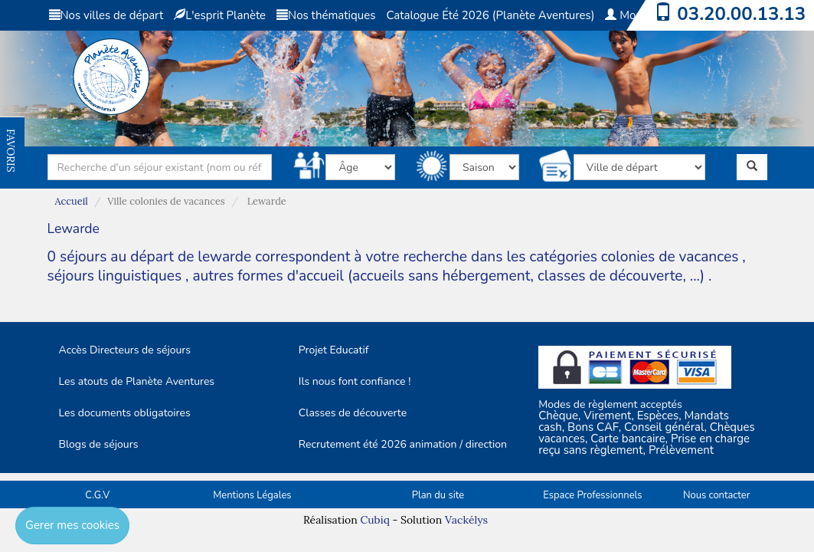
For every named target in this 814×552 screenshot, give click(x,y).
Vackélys (466, 520)
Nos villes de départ (106, 15)
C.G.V (97, 495)
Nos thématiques (325, 15)
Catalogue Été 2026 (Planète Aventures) (490, 15)
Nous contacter (716, 495)
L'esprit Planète (220, 15)
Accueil (71, 201)
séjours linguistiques (114, 276)
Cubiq (374, 520)
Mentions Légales (252, 495)
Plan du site (438, 495)
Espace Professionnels (592, 495)
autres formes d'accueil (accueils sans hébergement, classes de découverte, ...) (448, 276)
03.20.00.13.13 (741, 14)
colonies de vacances (672, 257)
